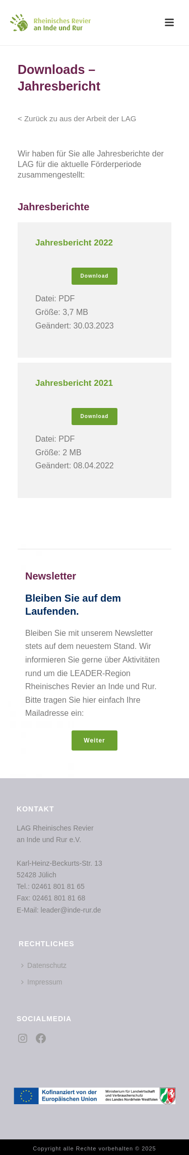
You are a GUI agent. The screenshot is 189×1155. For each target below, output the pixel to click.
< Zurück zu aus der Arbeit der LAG (77, 118)
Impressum (41, 982)
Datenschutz (44, 965)
